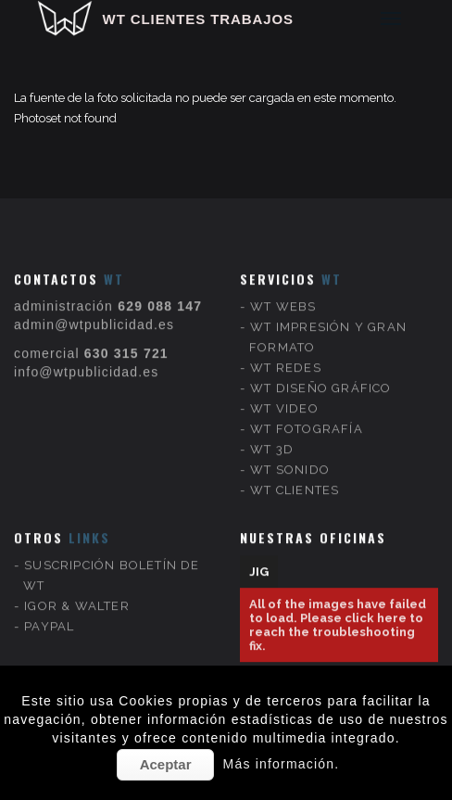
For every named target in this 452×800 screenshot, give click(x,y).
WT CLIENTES (294, 475)
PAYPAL (49, 611)
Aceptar (166, 764)
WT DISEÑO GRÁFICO (320, 373)
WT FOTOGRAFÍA (306, 414)
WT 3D (272, 434)
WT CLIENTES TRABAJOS (198, 19)
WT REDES (285, 353)
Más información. (281, 763)
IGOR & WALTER (77, 591)
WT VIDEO (284, 393)
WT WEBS (283, 291)
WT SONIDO (290, 455)
